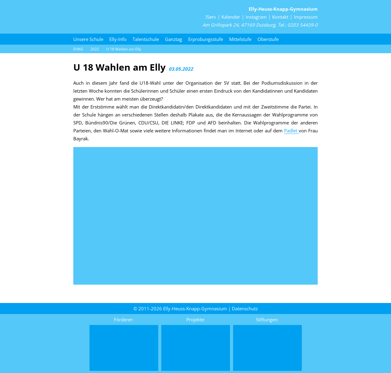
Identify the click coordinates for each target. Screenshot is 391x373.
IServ (211, 17)
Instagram (256, 17)
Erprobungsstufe (205, 39)
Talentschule (146, 39)
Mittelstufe (240, 39)
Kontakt (280, 17)
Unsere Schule (88, 39)
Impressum (306, 17)
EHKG (78, 49)
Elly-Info (117, 39)
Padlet (291, 130)
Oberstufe (268, 39)
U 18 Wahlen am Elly (123, 49)
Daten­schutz (245, 308)
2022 (94, 49)
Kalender (230, 17)
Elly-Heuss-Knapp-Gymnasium (283, 9)
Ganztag (173, 39)
